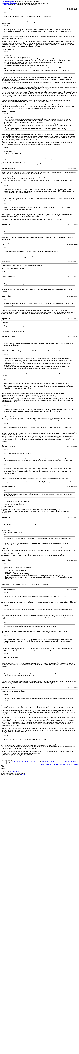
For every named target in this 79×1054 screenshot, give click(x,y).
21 (32, 761)
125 (63, 761)
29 (49, 761)
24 (38, 761)
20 (29, 761)
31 (54, 761)
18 (25, 761)
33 (58, 761)
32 (56, 761)
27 (45, 761)
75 (60, 761)
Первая (17, 761)
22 (34, 761)
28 (47, 761)
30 (51, 761)
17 (23, 761)
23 (36, 761)
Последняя (73, 761)
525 (66, 761)
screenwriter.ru (15, 771)
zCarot (23, 774)
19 (27, 761)
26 (43, 761)
